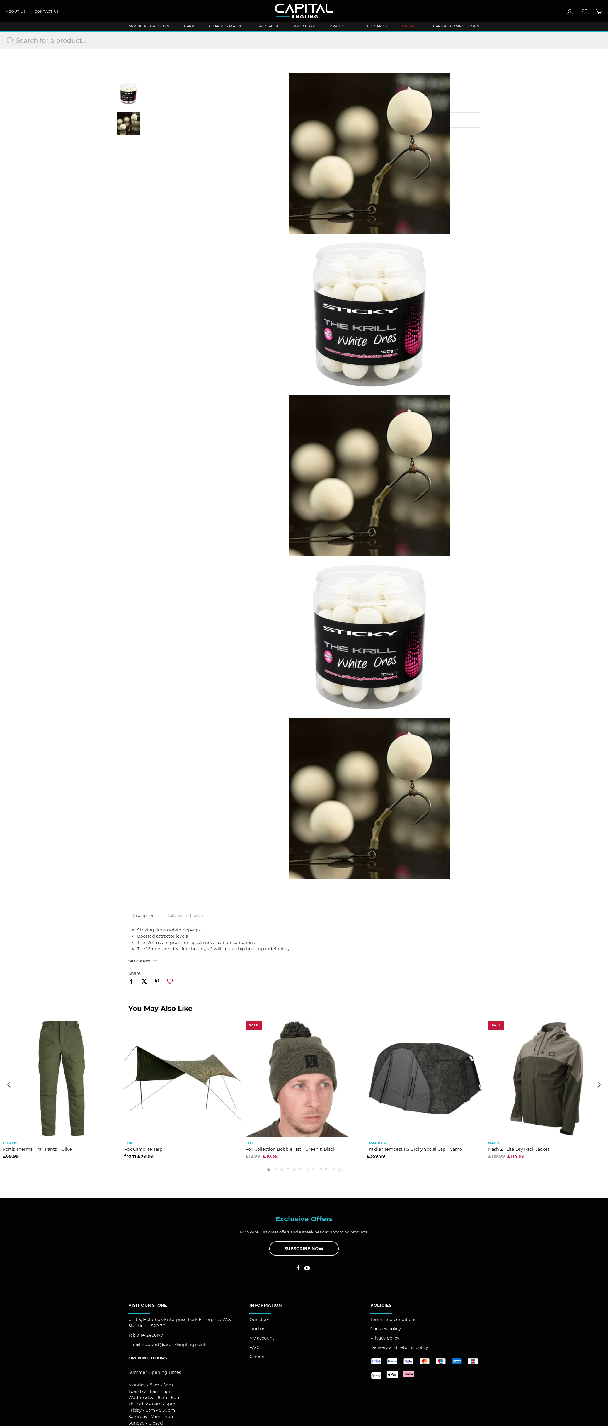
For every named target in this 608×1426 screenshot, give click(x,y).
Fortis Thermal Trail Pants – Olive (37, 1149)
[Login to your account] (570, 11)
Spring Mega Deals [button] (149, 26)
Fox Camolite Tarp (143, 1149)
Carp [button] (189, 26)
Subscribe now (304, 1248)
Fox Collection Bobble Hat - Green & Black (290, 1149)
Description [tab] (143, 915)
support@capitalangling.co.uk (174, 1344)
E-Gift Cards (373, 26)
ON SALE (410, 26)
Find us (257, 1328)
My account (261, 1338)
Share (134, 973)
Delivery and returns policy (399, 1347)
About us (16, 11)
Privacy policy (384, 1338)
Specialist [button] (268, 26)
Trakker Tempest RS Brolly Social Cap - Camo (414, 1149)
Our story (259, 1319)
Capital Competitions (456, 26)
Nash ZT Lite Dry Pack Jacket (518, 1149)
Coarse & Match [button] (226, 26)
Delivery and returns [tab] (186, 915)
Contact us (47, 11)
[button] (584, 11)
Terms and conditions (393, 1319)
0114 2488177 (149, 1335)
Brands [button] (338, 26)
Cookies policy (385, 1328)
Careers (257, 1356)
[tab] (268, 1169)
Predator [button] (304, 26)
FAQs (254, 1347)
